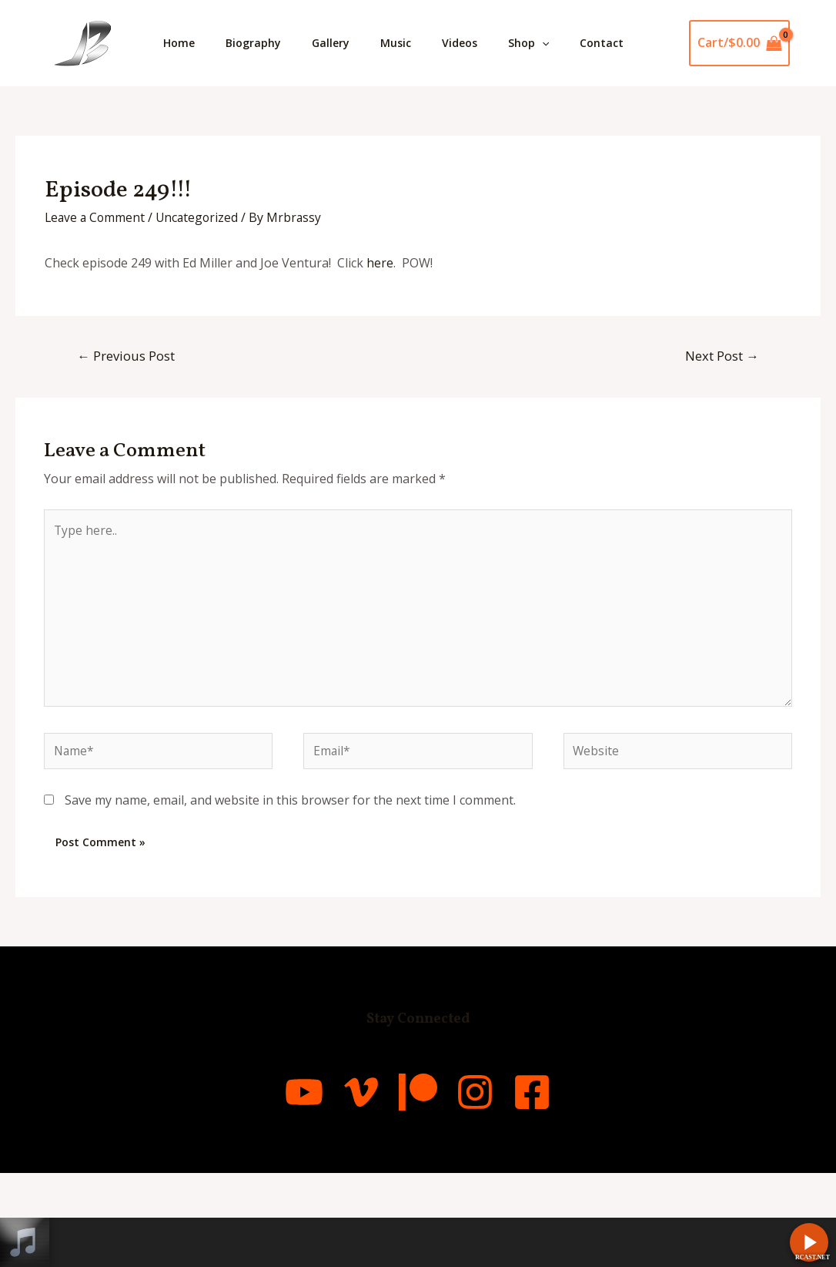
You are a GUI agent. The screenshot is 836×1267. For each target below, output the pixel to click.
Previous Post (127, 442)
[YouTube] (264, 1186)
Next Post (721, 442)
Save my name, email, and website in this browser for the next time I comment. (290, 894)
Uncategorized (201, 303)
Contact (188, 129)
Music (417, 42)
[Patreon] (418, 1186)
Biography (262, 42)
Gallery (346, 42)
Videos (487, 42)
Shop (562, 43)
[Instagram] (495, 1186)
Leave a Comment (96, 303)
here (379, 349)
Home (182, 42)
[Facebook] (572, 1186)
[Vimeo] (341, 1186)
